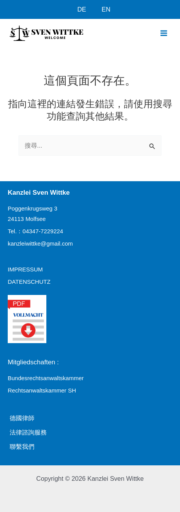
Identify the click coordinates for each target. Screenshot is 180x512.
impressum (25, 269)
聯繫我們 (22, 446)
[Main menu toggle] (163, 33)
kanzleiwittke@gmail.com (40, 243)
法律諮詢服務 (28, 432)
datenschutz (29, 281)
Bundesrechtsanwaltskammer (46, 378)
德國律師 (22, 417)
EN (106, 9)
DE (81, 9)
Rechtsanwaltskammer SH (42, 390)
